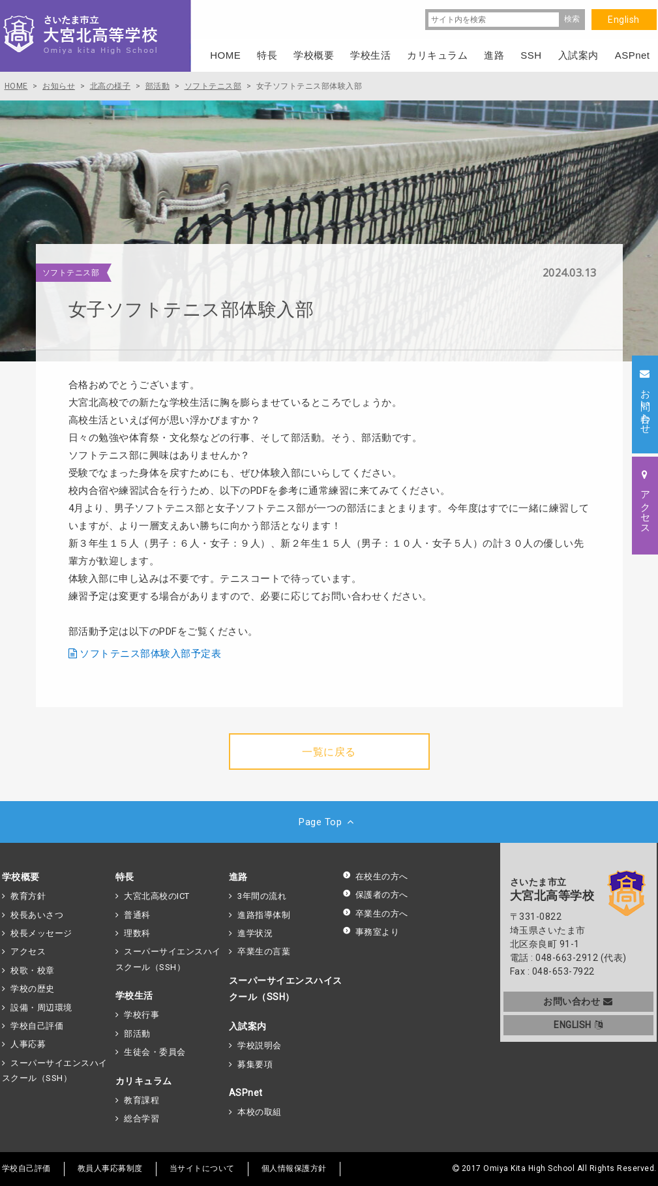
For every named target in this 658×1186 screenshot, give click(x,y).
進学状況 (255, 933)
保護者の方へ (375, 895)
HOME (225, 55)
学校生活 (134, 995)
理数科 (137, 933)
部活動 (137, 1034)
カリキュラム (143, 1081)
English (624, 19)
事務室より (371, 932)
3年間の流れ (261, 896)
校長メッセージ (41, 933)
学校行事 (141, 1015)
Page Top (329, 822)
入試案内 (248, 1026)
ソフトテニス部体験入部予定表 (150, 654)
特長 (124, 877)
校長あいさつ (36, 915)
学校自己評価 (36, 1026)
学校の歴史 (32, 989)
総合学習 (141, 1118)
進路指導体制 (263, 915)
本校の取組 (259, 1112)
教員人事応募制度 (110, 1168)
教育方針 (28, 896)
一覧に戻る (329, 751)
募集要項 (255, 1064)
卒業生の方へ (375, 914)
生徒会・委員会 (155, 1052)
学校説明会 (259, 1045)
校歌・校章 (32, 970)
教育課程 (141, 1100)
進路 (238, 877)
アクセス (28, 951)
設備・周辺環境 (41, 1007)
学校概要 (21, 877)
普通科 (137, 915)
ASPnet (246, 1092)
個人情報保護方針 (294, 1168)
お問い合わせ (578, 1001)
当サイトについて (202, 1168)
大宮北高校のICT (157, 896)
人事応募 (28, 1044)
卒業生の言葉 (263, 951)
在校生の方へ (375, 876)
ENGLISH (578, 1025)
